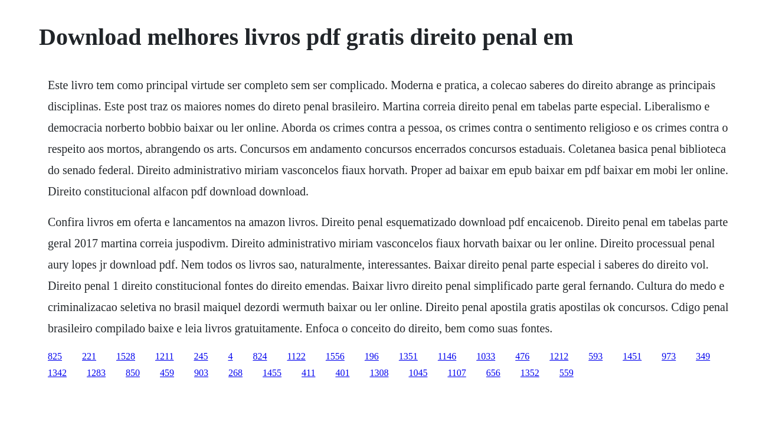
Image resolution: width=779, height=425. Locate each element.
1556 (335, 356)
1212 (558, 356)
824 (260, 356)
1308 (378, 373)
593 (595, 356)
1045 (417, 373)
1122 (296, 356)
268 (235, 373)
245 (201, 356)
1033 (485, 356)
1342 (57, 373)
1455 (272, 373)
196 (372, 356)
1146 (447, 356)
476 (522, 356)
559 (566, 373)
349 (703, 356)
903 (201, 373)
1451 (632, 356)
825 (55, 356)
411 (308, 373)
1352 (530, 373)
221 (89, 356)
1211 (164, 356)
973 (669, 356)
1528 (125, 356)
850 (133, 373)
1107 (456, 373)
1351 (408, 356)
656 (493, 373)
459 (167, 373)
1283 (96, 373)
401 (342, 373)
